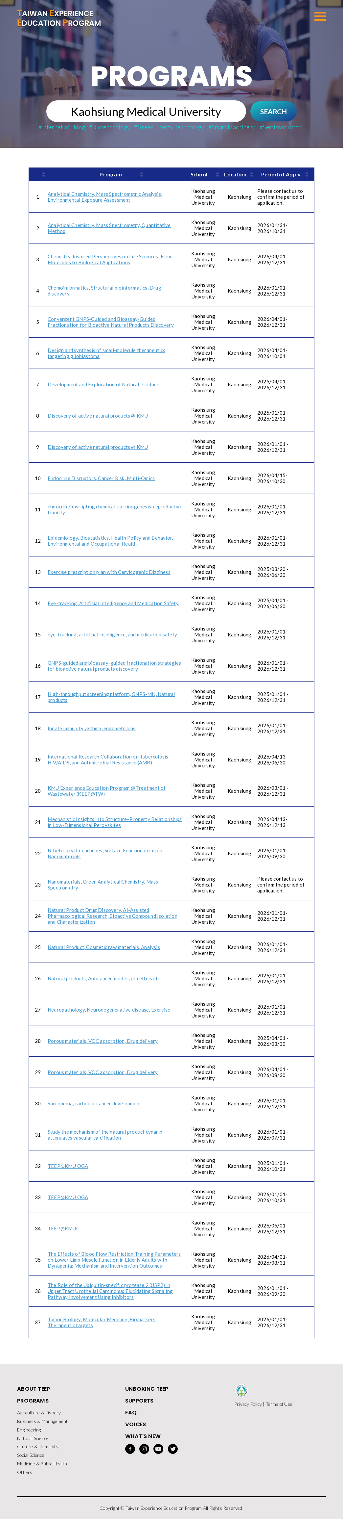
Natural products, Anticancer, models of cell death (103, 979)
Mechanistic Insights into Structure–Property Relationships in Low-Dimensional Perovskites (115, 822)
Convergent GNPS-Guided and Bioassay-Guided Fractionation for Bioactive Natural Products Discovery (111, 322)
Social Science (30, 1456)
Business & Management (42, 1422)
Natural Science (33, 1439)
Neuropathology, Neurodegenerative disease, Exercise (109, 1010)
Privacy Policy (248, 1404)
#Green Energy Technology (169, 127)
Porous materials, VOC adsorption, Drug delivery (103, 1041)
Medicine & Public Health (42, 1464)
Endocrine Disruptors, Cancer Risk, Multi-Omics (101, 478)
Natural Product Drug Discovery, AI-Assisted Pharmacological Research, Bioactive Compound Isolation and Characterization (112, 916)
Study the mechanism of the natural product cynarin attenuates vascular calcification (105, 1135)
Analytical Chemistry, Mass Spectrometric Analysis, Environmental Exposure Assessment (105, 197)
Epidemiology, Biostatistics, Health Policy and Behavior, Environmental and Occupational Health (110, 541)
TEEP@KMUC (64, 1229)
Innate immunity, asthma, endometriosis (92, 729)
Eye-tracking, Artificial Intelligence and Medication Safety (113, 603)
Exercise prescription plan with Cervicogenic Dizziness (109, 572)
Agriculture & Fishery (39, 1413)
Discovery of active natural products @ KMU (98, 416)
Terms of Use (279, 1404)
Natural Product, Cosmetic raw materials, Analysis (104, 947)
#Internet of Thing (61, 127)
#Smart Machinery (231, 127)
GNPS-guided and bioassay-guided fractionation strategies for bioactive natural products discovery (114, 666)
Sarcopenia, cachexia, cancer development (94, 1104)
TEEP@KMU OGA (68, 1166)
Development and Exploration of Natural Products (104, 385)
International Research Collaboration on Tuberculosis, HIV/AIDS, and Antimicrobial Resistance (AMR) (109, 760)
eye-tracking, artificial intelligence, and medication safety (112, 635)
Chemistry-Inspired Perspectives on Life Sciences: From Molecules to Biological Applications (110, 260)
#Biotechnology (109, 127)
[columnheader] (38, 174)
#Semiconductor (280, 127)
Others (24, 1473)
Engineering (29, 1430)
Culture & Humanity (37, 1447)
